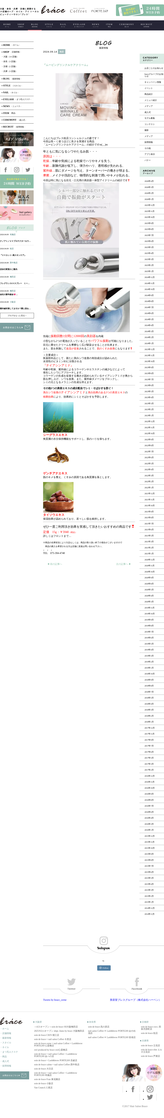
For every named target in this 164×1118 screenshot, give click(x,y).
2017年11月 (149, 734)
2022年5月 (149, 463)
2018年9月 (149, 680)
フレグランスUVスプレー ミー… (15, 283)
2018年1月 (149, 722)
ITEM (109, 25)
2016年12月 (149, 776)
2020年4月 (149, 596)
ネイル (10, 238)
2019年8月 (149, 626)
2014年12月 (149, 908)
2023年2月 (149, 409)
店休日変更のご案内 (8, 269)
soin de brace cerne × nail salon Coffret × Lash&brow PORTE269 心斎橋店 (58, 1044)
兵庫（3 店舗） (9, 71)
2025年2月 (149, 265)
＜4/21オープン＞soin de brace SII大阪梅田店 (56, 1027)
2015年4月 (149, 884)
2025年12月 (149, 205)
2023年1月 (149, 415)
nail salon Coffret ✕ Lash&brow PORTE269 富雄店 (112, 1037)
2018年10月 (149, 674)
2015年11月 (149, 842)
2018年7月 (149, 692)
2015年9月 (149, 854)
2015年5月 (149, 878)
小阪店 (13, 302)
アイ (16, 238)
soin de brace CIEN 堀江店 (46, 1035)
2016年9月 (149, 794)
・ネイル (4, 1047)
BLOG (34, 25)
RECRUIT (146, 25)
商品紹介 (148, 94)
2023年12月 (149, 349)
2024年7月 (149, 307)
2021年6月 (149, 529)
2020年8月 (149, 584)
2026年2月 (149, 193)
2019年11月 (149, 608)
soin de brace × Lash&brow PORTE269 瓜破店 (55, 1060)
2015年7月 (149, 866)
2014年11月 (149, 914)
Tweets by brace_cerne (54, 999)
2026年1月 (149, 199)
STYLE (49, 25)
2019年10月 (149, 614)
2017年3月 (149, 764)
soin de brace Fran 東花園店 (47, 1079)
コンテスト (149, 124)
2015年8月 (149, 860)
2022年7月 (149, 451)
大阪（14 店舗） (10, 56)
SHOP (21, 25)
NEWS (95, 25)
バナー (147, 160)
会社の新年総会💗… (9, 294)
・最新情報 (5, 1038)
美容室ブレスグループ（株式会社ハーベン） (135, 999)
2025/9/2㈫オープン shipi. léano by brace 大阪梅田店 (59, 1031)
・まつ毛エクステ (9, 1052)
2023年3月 (149, 403)
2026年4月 (149, 181)
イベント (148, 88)
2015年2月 (149, 896)
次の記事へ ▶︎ (123, 564)
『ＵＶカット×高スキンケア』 (13, 255)
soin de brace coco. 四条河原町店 (151, 1028)
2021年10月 (149, 505)
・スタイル (5, 1042)
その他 (147, 148)
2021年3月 (149, 541)
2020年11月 (149, 566)
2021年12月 (149, 493)
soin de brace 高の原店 (98, 1027)
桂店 (62, 51)
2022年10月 (149, 433)
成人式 (147, 112)
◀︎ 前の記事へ (54, 564)
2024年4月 (149, 325)
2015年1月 (149, 902)
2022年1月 (149, 488)
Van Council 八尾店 (43, 1087)
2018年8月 (149, 686)
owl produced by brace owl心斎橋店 (50, 1050)
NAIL (63, 25)
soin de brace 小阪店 (43, 1083)
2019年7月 (149, 632)
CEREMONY (126, 25)
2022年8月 (149, 445)
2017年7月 (149, 746)
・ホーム (4, 1028)
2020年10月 (149, 572)
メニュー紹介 (150, 100)
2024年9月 (149, 295)
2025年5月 (149, 247)
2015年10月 (149, 848)
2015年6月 (149, 872)
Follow (104, 968)
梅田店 (13, 277)
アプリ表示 (149, 154)
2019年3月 (149, 656)
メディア (148, 106)
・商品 (3, 1056)
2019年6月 (149, 638)
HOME (7, 25)
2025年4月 (149, 253)
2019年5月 (149, 644)
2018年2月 (149, 716)
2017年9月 (149, 740)
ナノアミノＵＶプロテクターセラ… (15, 241)
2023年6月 (149, 385)
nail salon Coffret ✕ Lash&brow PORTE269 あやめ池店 (112, 1032)
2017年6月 (149, 752)
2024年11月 (149, 283)
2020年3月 (149, 602)
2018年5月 (149, 698)
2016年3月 (149, 824)
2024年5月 (149, 319)
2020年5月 (149, 590)
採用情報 (148, 142)
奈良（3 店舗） (9, 61)
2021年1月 (149, 554)
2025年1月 (149, 271)
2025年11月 (149, 211)
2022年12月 (149, 421)
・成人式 (4, 1061)
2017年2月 (149, 770)
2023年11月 (149, 355)
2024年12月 (149, 277)
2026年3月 (149, 187)
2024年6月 (149, 313)
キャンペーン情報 (152, 82)
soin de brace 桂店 (149, 1033)
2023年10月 (149, 361)
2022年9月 (149, 439)
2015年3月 (149, 890)
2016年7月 (149, 806)
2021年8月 (149, 517)
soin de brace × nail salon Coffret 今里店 (52, 1039)
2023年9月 (149, 367)
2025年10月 (149, 217)
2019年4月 (149, 650)
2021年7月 (149, 524)
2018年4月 (149, 704)
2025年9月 (149, 223)
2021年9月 (149, 512)
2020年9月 (149, 578)
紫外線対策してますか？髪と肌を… (15, 308)
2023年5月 (149, 391)
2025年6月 (149, 241)
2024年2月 (149, 337)
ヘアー (51, 59)
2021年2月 (149, 548)
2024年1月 (149, 343)
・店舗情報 (5, 1033)
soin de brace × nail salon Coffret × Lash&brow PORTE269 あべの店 (55, 1055)
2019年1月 (149, 668)
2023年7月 (149, 379)
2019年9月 (149, 620)
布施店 (13, 234)
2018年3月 (149, 710)
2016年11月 (149, 782)
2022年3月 (149, 475)
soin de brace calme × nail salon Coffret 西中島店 (56, 1064)
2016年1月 (149, 830)
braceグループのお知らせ (153, 75)
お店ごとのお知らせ (153, 68)
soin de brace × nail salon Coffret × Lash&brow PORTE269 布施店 (55, 1074)
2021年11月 (149, 500)
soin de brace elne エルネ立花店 (151, 1050)
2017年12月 (149, 728)
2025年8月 (149, 229)
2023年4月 (149, 397)
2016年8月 (149, 800)
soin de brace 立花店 (150, 1045)
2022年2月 (149, 481)
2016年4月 (149, 818)
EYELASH (79, 25)
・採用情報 (5, 1066)
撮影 (146, 130)
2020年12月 (149, 560)
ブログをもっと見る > (17, 315)
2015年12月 (149, 836)
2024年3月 (149, 331)
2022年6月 (149, 457)
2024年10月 (149, 289)
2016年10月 (149, 788)
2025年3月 (149, 259)
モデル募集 (149, 118)
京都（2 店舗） (9, 66)
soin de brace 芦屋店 (150, 1056)
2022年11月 (149, 427)
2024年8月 (149, 301)
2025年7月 (149, 235)
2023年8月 (149, 373)
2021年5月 (149, 536)
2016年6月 (149, 812)
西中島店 (13, 263)
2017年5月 (149, 758)
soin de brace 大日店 (43, 1069)
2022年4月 (149, 469)
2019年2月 (149, 662)
